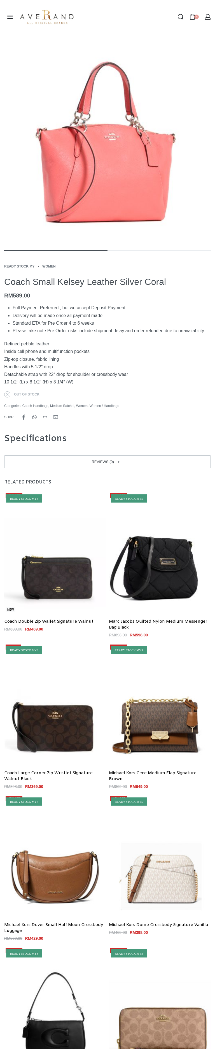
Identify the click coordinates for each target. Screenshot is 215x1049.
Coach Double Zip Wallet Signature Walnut (49, 622)
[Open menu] (10, 17)
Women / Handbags (104, 406)
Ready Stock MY (19, 266)
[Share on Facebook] (23, 417)
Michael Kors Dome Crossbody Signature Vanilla (158, 925)
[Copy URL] (45, 417)
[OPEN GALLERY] (107, 141)
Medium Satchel (62, 406)
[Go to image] (56, 250)
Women (48, 266)
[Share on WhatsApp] (34, 417)
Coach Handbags (35, 406)
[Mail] (55, 417)
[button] (107, 461)
